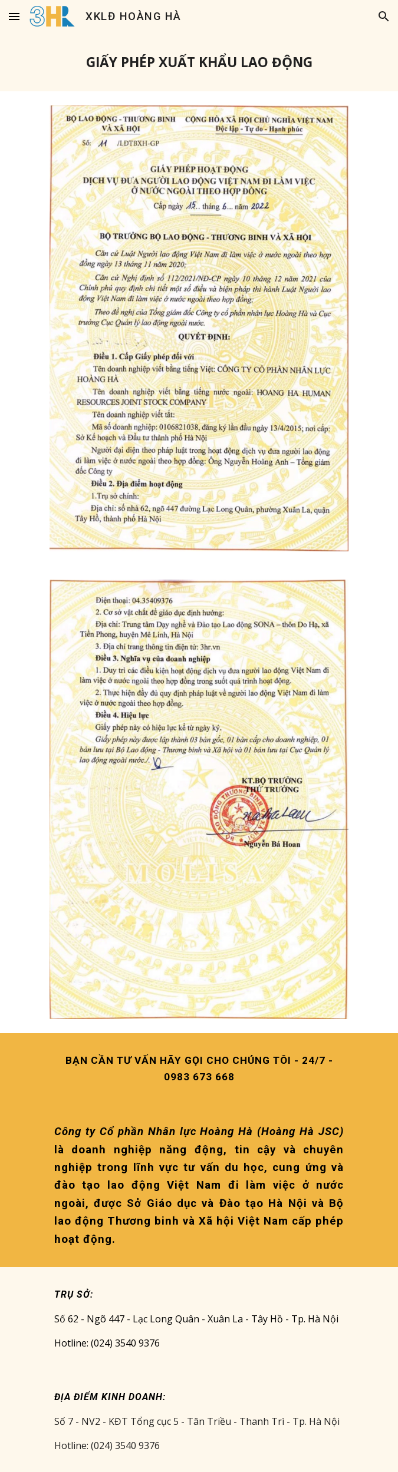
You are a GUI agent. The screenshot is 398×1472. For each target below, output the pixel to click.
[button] (14, 16)
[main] (199, 62)
